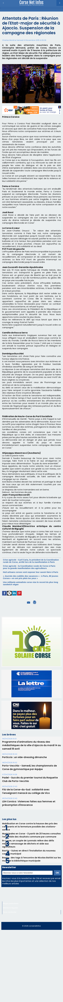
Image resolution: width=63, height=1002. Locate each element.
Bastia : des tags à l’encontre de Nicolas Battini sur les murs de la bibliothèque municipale (31, 859)
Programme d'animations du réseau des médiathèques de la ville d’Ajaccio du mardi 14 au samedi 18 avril (31, 745)
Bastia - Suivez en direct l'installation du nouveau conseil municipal (28, 852)
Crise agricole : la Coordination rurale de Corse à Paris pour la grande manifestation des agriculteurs (29, 567)
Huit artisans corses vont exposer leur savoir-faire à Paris (30, 572)
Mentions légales (10, 908)
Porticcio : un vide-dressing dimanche (24, 757)
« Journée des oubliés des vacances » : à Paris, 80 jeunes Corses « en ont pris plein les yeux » (30, 577)
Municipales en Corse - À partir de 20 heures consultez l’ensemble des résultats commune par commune (31, 835)
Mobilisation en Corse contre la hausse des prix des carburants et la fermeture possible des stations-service (29, 826)
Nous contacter (10, 912)
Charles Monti (8, 40)
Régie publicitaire (10, 903)
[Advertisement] (31, 964)
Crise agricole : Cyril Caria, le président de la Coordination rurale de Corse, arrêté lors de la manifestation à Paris (31, 561)
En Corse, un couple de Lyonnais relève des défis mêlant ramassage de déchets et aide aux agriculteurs (28, 843)
